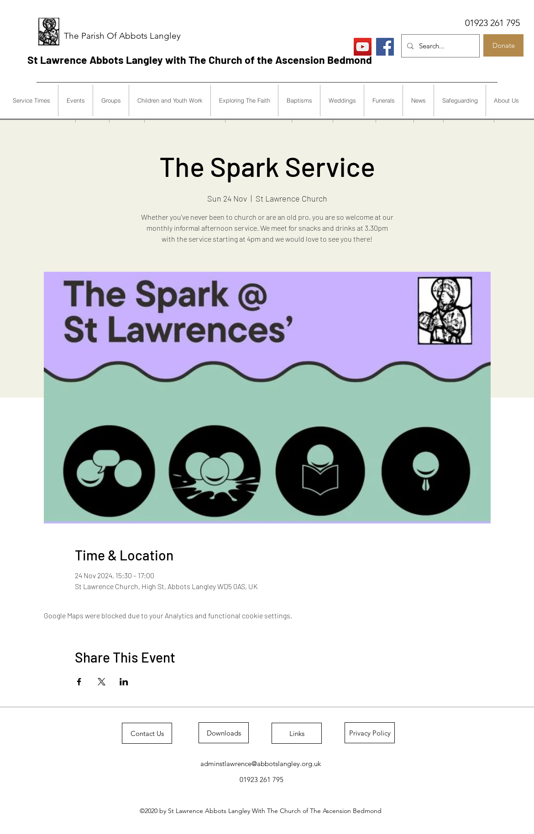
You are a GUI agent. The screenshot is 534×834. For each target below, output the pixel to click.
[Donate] (503, 45)
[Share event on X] (101, 681)
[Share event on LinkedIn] (124, 681)
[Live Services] (363, 47)
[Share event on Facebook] (79, 681)
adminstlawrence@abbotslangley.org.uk (260, 763)
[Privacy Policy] (370, 732)
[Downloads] (224, 732)
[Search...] (439, 46)
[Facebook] (385, 47)
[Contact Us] (147, 733)
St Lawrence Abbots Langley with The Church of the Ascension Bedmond (199, 59)
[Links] (297, 733)
